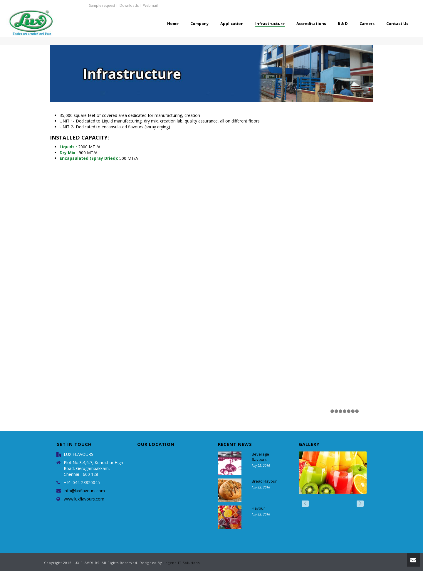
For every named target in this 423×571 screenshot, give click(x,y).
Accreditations (311, 23)
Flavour (258, 508)
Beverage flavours (260, 456)
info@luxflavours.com (84, 490)
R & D (343, 23)
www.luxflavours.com (84, 499)
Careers (367, 23)
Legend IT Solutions (181, 562)
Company (199, 23)
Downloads (129, 5)
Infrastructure (270, 23)
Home (173, 23)
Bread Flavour (264, 481)
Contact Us (397, 23)
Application (232, 23)
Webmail (150, 5)
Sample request (102, 5)
